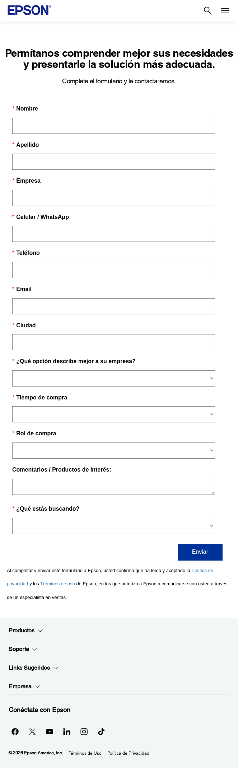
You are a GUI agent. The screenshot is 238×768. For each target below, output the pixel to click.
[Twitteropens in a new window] (32, 731)
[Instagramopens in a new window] (84, 731)
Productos (26, 630)
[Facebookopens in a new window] (15, 731)
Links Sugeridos (34, 668)
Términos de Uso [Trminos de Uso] (85, 753)
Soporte (23, 649)
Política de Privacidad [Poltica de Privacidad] (128, 753)
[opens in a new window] (101, 731)
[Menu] (225, 11)
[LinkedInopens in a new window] (66, 731)
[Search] (208, 11)
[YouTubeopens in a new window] (49, 731)
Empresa (24, 686)
